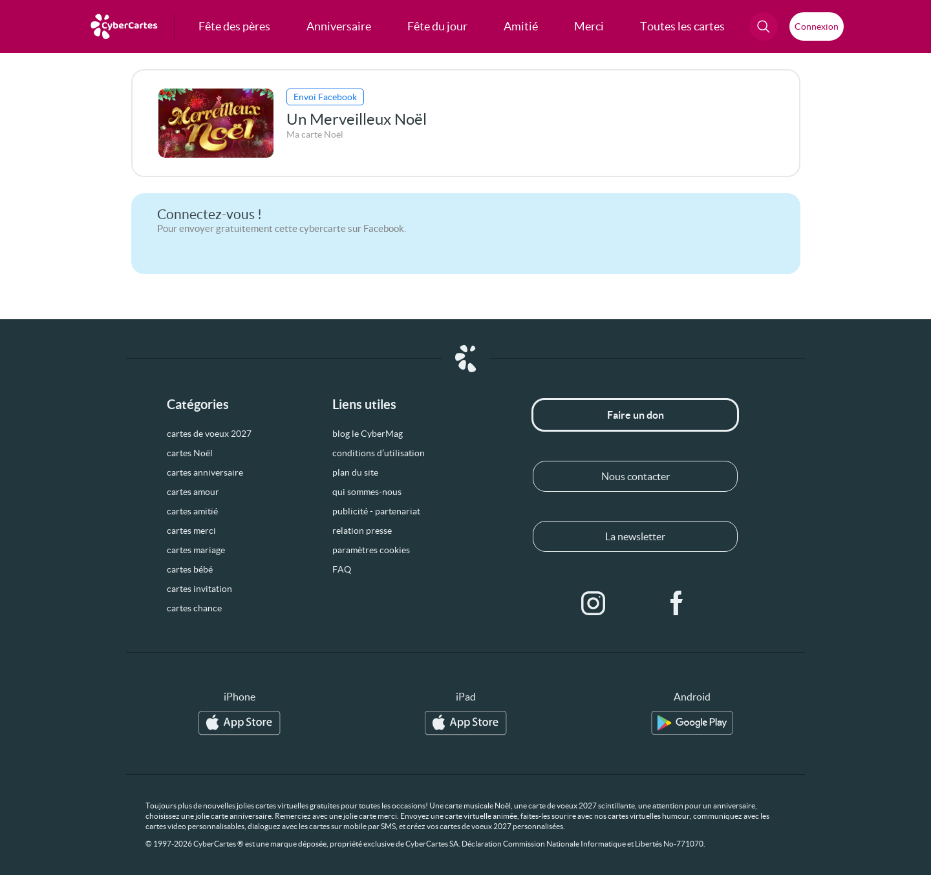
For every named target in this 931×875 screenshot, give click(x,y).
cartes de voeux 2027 (209, 433)
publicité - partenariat (376, 511)
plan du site (355, 472)
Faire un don (635, 415)
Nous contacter (635, 476)
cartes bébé (190, 569)
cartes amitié (192, 511)
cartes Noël (190, 453)
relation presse (362, 530)
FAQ (341, 569)
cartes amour (193, 492)
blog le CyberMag (367, 433)
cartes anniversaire (205, 472)
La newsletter (635, 536)
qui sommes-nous (366, 492)
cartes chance (194, 608)
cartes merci (191, 530)
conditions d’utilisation (378, 453)
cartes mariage (196, 550)
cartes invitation (199, 589)
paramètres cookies (371, 550)
